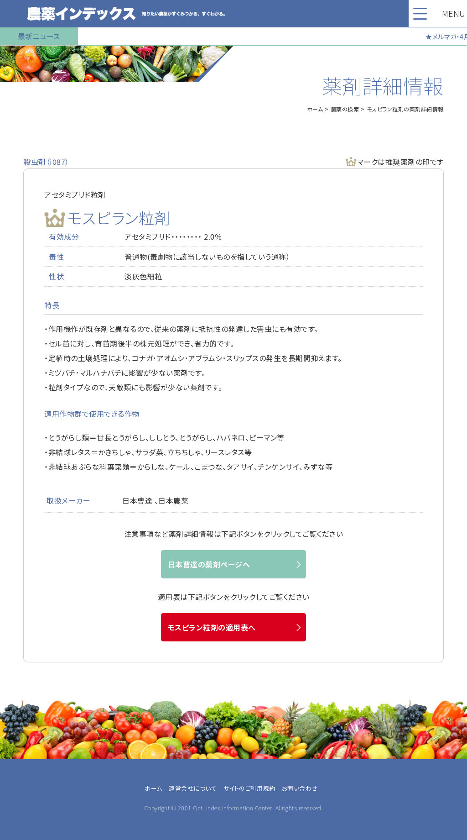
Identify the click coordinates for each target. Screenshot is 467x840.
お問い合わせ (300, 788)
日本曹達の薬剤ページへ (209, 564)
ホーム (315, 109)
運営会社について (193, 788)
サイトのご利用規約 (249, 788)
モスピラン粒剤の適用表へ (212, 627)
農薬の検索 (345, 109)
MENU (444, 13)
